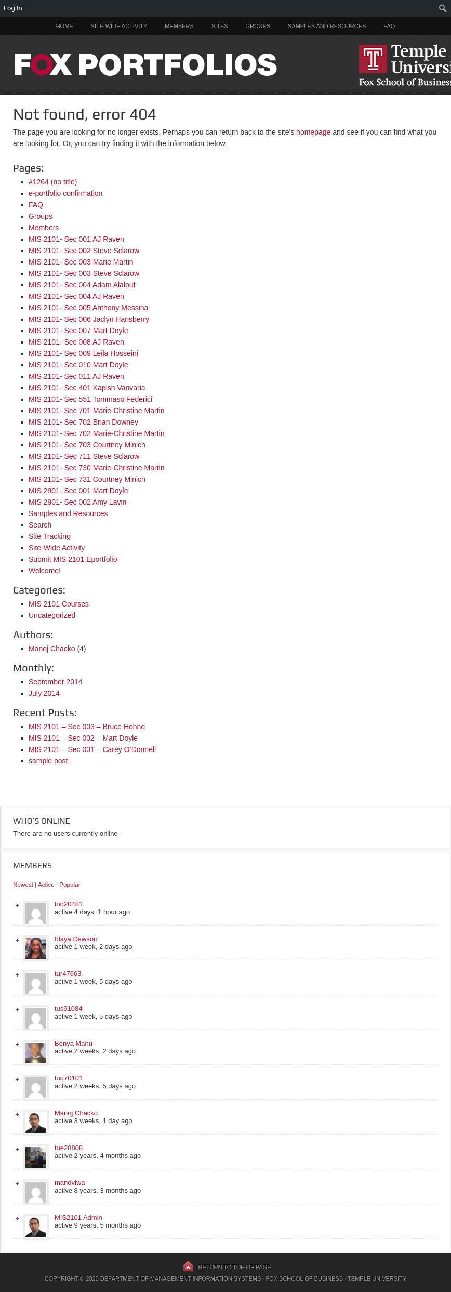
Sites (219, 26)
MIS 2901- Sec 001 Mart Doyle (78, 490)
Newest (23, 884)
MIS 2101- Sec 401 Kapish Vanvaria (87, 388)
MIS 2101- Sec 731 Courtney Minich (87, 479)
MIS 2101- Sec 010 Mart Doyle (78, 365)
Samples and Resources (327, 26)
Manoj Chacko (52, 648)
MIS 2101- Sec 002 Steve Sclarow (84, 250)
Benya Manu (73, 1043)
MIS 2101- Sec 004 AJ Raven (76, 296)
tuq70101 (69, 1078)
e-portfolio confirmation (65, 193)
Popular (69, 884)
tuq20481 (69, 904)
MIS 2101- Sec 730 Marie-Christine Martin (96, 468)
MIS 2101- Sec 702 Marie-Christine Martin (96, 433)
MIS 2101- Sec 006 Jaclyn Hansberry (89, 319)
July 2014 (44, 693)
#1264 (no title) (53, 182)
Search (40, 525)
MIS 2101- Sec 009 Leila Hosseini (83, 353)
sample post (48, 761)
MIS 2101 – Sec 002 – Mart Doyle (83, 738)
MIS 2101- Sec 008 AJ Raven (76, 342)
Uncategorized (52, 615)
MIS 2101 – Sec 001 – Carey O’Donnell (92, 749)
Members (179, 26)
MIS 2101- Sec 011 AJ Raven (76, 376)
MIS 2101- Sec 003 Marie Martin (81, 262)
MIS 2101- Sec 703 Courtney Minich (87, 445)
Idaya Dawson (76, 939)
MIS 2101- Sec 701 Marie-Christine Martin (96, 410)
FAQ (389, 26)
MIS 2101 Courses (59, 604)
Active (46, 884)
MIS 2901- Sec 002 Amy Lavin (77, 502)
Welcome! (45, 570)
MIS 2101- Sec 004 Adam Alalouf (82, 285)
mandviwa (70, 1182)
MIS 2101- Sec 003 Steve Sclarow (84, 273)
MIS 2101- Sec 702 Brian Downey (83, 422)
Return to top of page (234, 1267)
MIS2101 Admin (78, 1217)
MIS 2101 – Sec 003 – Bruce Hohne (87, 726)
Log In (13, 8)
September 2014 (56, 682)
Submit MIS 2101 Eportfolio (73, 559)
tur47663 (68, 974)
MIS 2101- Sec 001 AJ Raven (76, 239)
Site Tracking (50, 536)
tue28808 (69, 1148)
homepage (313, 132)
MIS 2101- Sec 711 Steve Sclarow (84, 456)
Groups (257, 26)
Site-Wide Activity (119, 26)
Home (64, 26)
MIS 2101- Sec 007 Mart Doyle (78, 330)
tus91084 (69, 1008)
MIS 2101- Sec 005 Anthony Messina (88, 308)
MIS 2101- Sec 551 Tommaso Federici (90, 399)
